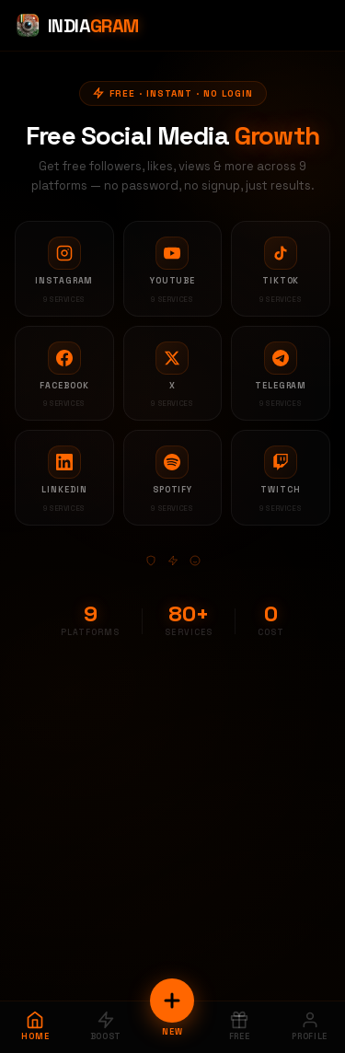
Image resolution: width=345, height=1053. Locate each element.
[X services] (173, 374)
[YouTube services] (173, 269)
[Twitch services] (280, 478)
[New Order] (172, 1000)
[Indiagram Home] (77, 26)
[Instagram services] (64, 269)
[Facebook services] (64, 374)
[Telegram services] (280, 374)
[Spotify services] (173, 478)
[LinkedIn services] (64, 478)
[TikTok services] (280, 269)
